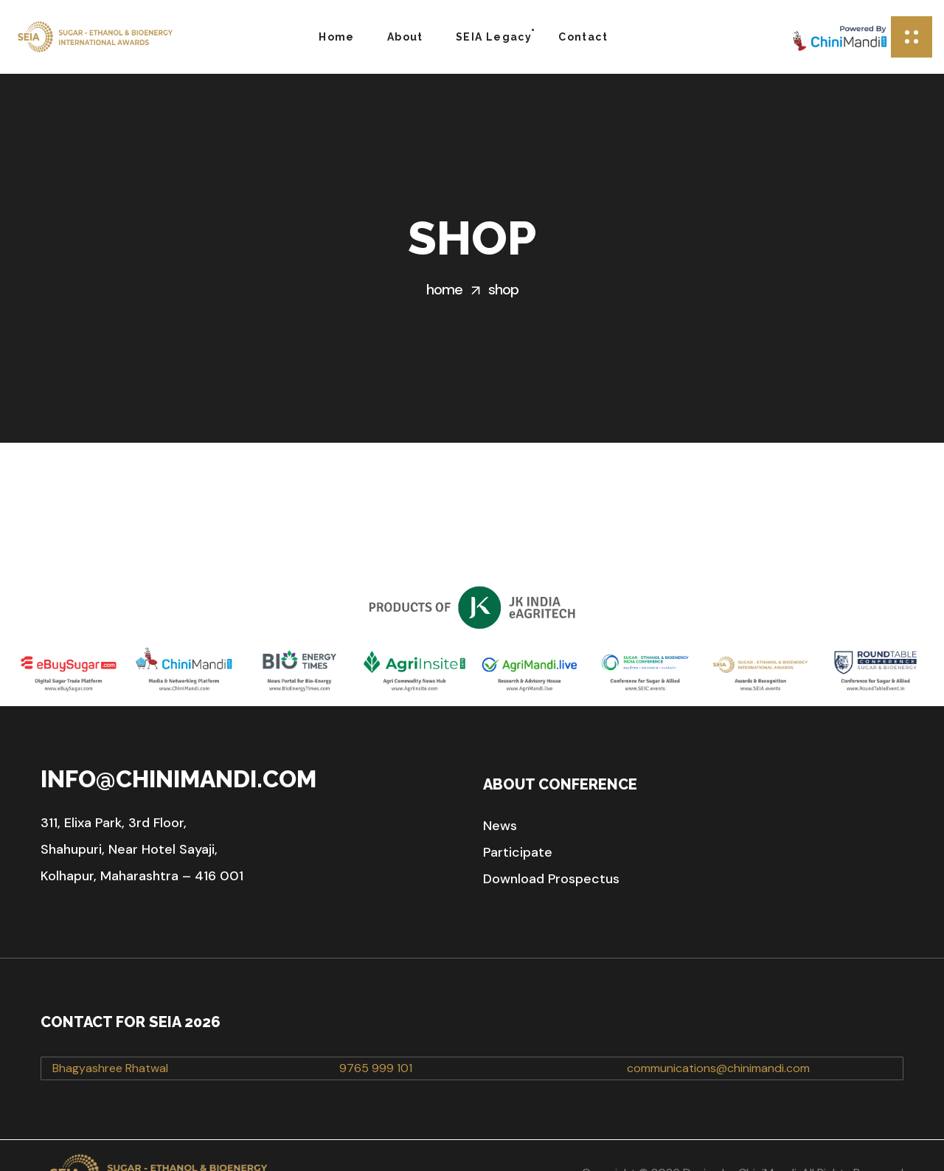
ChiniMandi (767, 1137)
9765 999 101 (375, 1032)
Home (444, 289)
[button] (500, 790)
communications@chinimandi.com (718, 1032)
